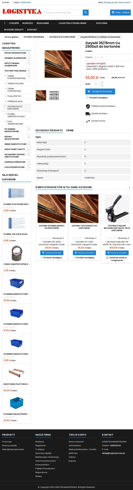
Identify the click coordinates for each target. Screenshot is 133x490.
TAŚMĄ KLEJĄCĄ (14, 101)
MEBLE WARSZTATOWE (15, 144)
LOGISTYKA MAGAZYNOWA (11, 46)
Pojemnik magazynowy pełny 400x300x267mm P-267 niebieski (17, 414)
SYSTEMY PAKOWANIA (15, 70)
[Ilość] (96, 84)
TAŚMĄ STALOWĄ (15, 83)
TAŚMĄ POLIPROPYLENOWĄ (16, 77)
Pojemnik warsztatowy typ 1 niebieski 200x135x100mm (17, 324)
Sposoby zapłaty (14, 29)
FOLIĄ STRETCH (14, 96)
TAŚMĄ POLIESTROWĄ (14, 89)
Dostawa (101, 23)
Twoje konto (77, 434)
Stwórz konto (124, 2)
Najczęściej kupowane (13, 449)
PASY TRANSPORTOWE (15, 122)
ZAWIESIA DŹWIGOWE (15, 162)
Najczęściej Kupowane (10, 177)
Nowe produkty (9, 445)
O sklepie (14, 23)
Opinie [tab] (69, 130)
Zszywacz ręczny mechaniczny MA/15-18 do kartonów (117, 228)
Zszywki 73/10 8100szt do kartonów (84, 226)
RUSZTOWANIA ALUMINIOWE (12, 64)
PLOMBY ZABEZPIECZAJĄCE (16, 115)
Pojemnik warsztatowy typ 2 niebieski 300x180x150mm (17, 294)
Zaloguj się (109, 2)
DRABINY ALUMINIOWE (15, 58)
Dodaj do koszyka (100, 91)
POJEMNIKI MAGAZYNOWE (12, 130)
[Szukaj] (66, 12)
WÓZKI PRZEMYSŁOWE (15, 53)
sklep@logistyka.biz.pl (113, 453)
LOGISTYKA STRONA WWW (72, 23)
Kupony (72, 460)
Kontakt (5, 2)
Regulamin (43, 23)
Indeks (88, 51)
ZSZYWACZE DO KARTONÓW (14, 107)
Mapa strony (41, 472)
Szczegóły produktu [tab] (49, 130)
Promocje (7, 441)
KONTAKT (32, 29)
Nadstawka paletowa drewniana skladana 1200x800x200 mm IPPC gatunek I (17, 384)
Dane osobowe (76, 441)
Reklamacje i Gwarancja (47, 457)
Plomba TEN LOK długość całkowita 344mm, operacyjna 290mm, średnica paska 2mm (17, 234)
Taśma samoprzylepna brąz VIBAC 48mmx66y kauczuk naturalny (17, 264)
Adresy (72, 457)
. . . (53, 23)
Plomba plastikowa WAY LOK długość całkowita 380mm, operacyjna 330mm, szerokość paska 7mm (17, 204)
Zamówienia (75, 445)
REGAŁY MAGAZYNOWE (12, 137)
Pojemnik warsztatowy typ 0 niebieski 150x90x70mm (17, 354)
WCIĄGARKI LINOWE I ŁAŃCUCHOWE (15, 155)
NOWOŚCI (27, 23)
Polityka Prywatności (45, 468)
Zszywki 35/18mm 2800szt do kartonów (52, 226)
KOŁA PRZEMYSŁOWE (15, 167)
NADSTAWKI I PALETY (15, 149)
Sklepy (38, 476)
